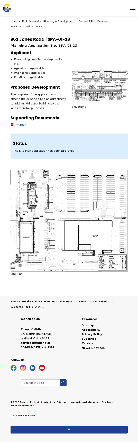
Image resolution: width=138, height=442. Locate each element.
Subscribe (89, 338)
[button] (63, 382)
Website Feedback (22, 405)
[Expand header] (133, 8)
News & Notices (93, 348)
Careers (87, 343)
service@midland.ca (36, 342)
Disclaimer (108, 402)
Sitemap (88, 325)
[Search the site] (44, 382)
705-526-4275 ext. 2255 (37, 347)
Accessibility (91, 329)
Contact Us (48, 402)
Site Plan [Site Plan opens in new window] (20, 125)
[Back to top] (69, 430)
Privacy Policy (92, 334)
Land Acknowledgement (84, 402)
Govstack (29, 415)
